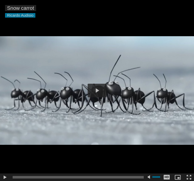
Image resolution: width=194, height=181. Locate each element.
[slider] (78, 177)
